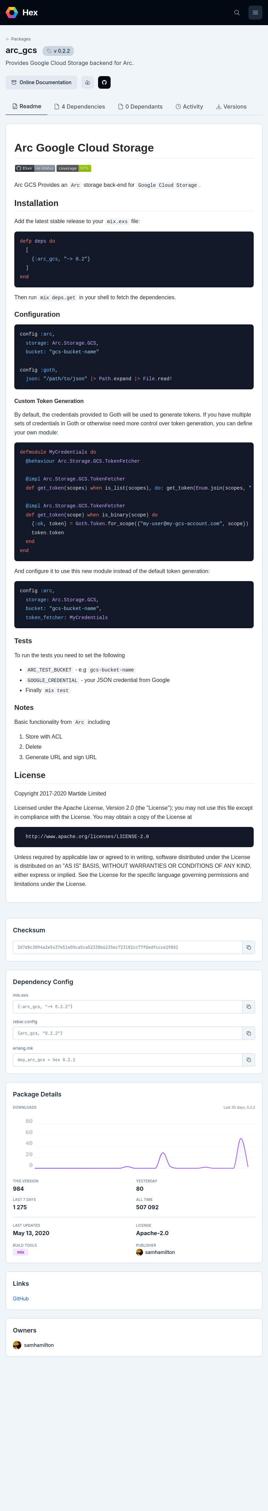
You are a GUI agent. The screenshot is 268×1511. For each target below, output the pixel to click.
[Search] (237, 12)
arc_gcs (21, 50)
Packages (18, 39)
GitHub (21, 1298)
